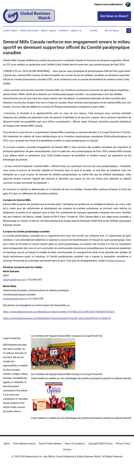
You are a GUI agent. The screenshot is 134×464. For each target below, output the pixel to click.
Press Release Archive (24, 443)
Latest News (10, 30)
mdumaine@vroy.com (14, 279)
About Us (76, 30)
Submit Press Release (50, 443)
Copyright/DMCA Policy (100, 443)
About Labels (48, 30)
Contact (64, 30)
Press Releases (29, 30)
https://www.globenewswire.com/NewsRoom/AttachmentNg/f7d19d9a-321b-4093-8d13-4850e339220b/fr (59, 311)
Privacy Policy (123, 443)
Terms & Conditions (74, 443)
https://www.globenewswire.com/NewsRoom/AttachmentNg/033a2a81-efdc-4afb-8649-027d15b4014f (57, 318)
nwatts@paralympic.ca (15, 298)
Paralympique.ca (116, 260)
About (7, 443)
